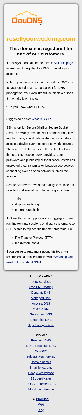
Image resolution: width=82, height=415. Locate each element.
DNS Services (41, 281)
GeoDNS (41, 351)
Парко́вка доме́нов (41, 325)
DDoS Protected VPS (41, 384)
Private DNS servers (41, 356)
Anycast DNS (41, 303)
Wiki (41, 404)
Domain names (41, 362)
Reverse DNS (41, 309)
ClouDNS (42, 399)
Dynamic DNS (41, 292)
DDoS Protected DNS (41, 346)
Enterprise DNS (41, 319)
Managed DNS (41, 298)
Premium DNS (41, 340)
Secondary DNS (41, 314)
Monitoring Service (41, 389)
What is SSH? (41, 119)
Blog (41, 410)
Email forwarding (41, 367)
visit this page (63, 63)
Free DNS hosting (41, 287)
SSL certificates (41, 378)
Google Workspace (41, 373)
